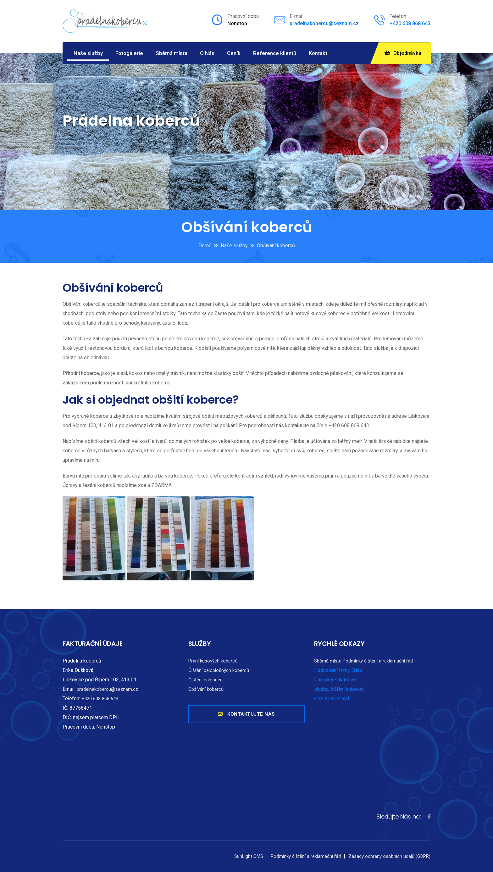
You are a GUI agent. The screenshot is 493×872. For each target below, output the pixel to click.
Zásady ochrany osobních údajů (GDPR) (389, 856)
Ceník (234, 53)
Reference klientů (274, 53)
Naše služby (88, 53)
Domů (205, 246)
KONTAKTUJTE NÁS (246, 717)
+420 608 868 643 (410, 23)
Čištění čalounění (206, 680)
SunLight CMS (248, 856)
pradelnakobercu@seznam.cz (324, 23)
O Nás (207, 53)
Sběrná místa (171, 53)
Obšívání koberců (276, 246)
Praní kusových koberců (212, 661)
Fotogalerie (129, 53)
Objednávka (403, 53)
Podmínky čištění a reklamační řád (378, 661)
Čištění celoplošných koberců (218, 670)
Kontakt (318, 53)
